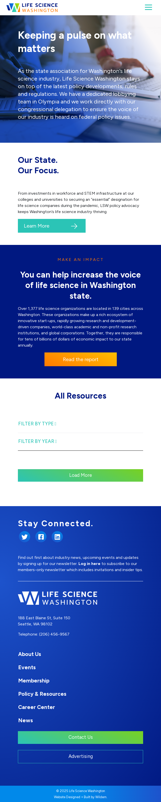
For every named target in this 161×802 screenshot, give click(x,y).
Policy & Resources (42, 694)
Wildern (101, 797)
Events (27, 667)
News (25, 720)
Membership (33, 680)
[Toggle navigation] (148, 7)
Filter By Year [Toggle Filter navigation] (37, 441)
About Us (29, 654)
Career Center (36, 707)
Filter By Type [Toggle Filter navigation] (37, 424)
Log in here (89, 563)
